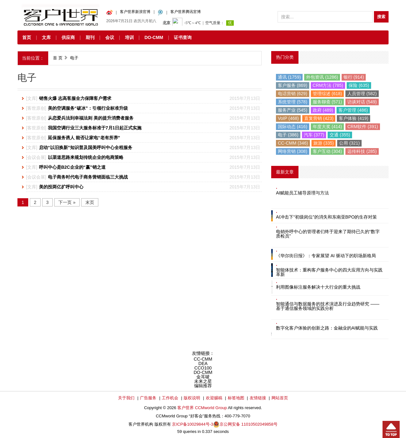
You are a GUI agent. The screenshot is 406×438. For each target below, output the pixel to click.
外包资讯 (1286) (322, 77)
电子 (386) (288, 134)
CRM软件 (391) (362, 126)
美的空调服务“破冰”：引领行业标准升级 (88, 108)
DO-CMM (153, 37)
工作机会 (170, 398)
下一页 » (66, 202)
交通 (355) (340, 134)
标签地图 (236, 398)
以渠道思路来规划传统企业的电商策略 (85, 157)
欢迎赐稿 (214, 398)
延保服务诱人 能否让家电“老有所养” (84, 137)
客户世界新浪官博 (135, 12)
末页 (89, 202)
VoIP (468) (288, 118)
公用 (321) (349, 143)
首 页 (57, 58)
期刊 (90, 37)
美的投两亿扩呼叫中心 (61, 186)
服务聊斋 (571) (327, 101)
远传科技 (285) (362, 151)
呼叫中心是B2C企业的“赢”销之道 (72, 167)
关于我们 (126, 398)
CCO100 (203, 367)
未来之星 (203, 381)
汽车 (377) (314, 134)
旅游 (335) (323, 143)
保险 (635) (359, 85)
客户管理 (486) (353, 110)
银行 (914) (354, 77)
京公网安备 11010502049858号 (248, 424)
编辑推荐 (203, 385)
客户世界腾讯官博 (185, 12)
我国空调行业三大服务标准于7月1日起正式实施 (95, 127)
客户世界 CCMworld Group (202, 407)
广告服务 (148, 398)
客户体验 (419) (353, 118)
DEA (203, 363)
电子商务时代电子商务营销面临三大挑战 (88, 177)
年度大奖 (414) (327, 126)
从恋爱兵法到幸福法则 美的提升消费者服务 (91, 118)
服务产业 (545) (292, 110)
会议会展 (36, 157)
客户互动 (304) (327, 151)
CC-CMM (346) (293, 143)
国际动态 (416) (292, 126)
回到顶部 (391, 429)
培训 (129, 37)
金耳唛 (203, 376)
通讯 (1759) (289, 77)
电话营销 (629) (292, 93)
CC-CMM (203, 359)
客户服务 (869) (292, 85)
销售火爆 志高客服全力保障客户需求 (75, 98)
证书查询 (183, 37)
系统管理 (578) (292, 101)
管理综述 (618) (327, 93)
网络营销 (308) (292, 151)
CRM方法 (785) (328, 85)
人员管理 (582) (362, 93)
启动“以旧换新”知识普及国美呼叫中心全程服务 (85, 147)
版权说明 (192, 398)
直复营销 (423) (319, 118)
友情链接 (258, 398)
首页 (26, 37)
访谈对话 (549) (362, 101)
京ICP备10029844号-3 (192, 424)
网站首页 (280, 398)
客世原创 (36, 108)
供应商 (68, 37)
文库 (46, 37)
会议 (109, 37)
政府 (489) (323, 110)
